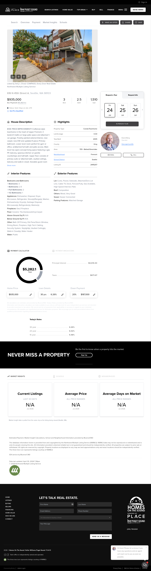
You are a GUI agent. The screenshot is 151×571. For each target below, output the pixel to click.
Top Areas (82, 10)
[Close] (146, 547)
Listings (8, 500)
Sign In (142, 2)
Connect (8, 519)
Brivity (13, 568)
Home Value (67, 10)
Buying (8, 503)
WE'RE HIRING (138, 10)
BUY (93, 10)
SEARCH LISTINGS (51, 10)
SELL (101, 10)
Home (7, 497)
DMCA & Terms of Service (131, 568)
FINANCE (110, 10)
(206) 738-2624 (132, 529)
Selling (8, 507)
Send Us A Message (101, 536)
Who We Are (10, 516)
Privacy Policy (117, 568)
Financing (9, 510)
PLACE (48, 550)
